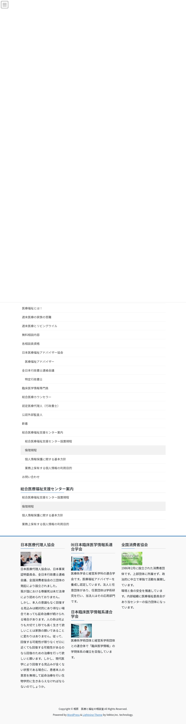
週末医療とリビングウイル (39, 326)
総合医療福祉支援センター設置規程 (48, 441)
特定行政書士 (34, 379)
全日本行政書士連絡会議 (38, 370)
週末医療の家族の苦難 (36, 317)
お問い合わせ (31, 477)
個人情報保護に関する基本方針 (45, 459)
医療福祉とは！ (32, 308)
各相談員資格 (31, 343)
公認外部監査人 (32, 414)
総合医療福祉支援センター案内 (42, 432)
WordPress (73, 714)
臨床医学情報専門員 (35, 388)
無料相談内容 (31, 335)
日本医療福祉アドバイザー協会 (42, 352)
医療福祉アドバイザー (39, 361)
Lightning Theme (93, 714)
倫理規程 (31, 450)
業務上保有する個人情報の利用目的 (48, 468)
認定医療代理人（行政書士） (41, 406)
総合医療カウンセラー (36, 397)
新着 (25, 423)
